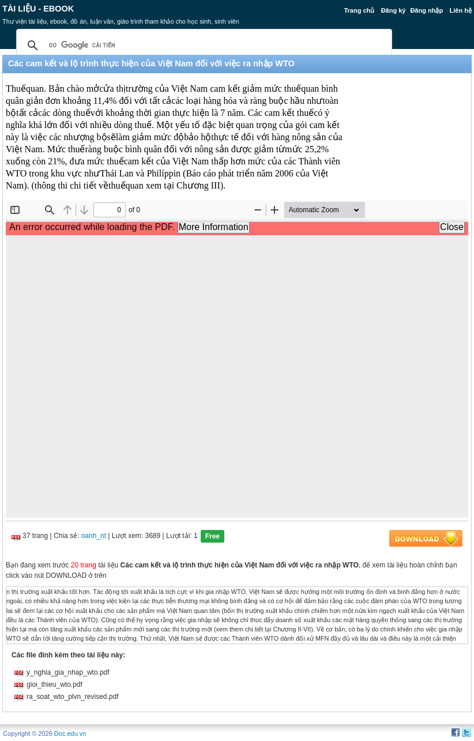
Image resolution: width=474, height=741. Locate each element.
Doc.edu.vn (70, 733)
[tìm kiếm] (202, 45)
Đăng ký (393, 10)
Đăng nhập (426, 10)
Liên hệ (460, 10)
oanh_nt (93, 536)
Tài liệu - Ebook (38, 8)
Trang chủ (359, 10)
